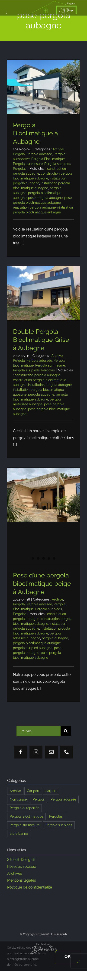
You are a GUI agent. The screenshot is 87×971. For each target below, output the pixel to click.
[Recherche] (66, 731)
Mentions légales (21, 880)
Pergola (19, 154)
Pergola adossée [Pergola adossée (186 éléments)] (63, 799)
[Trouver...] (38, 731)
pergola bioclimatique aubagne (37, 643)
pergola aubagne (41, 394)
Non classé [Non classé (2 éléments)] (18, 799)
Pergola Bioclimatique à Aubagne (35, 133)
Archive (58, 149)
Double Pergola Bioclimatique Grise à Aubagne (41, 340)
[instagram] (35, 752)
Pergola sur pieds (57, 164)
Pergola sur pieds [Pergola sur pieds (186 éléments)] (58, 825)
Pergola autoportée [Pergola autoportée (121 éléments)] (24, 808)
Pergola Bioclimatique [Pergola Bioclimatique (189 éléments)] (26, 816)
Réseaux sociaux (21, 866)
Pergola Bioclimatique (48, 159)
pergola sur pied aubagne (32, 648)
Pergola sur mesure (28, 164)
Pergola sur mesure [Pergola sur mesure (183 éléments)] (24, 825)
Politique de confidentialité (29, 887)
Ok (67, 956)
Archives (14, 873)
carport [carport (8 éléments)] (51, 791)
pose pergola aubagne (45, 198)
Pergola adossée (39, 154)
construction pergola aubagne (38, 375)
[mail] (51, 752)
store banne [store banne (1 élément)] (19, 833)
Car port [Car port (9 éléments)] (33, 791)
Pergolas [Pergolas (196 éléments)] (56, 816)
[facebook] (20, 752)
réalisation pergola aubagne (34, 207)
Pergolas (19, 168)
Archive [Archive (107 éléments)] (15, 791)
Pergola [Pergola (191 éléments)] (39, 799)
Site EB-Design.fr (21, 859)
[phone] (66, 752)
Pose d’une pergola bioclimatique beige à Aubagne (42, 583)
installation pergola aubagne (50, 385)
